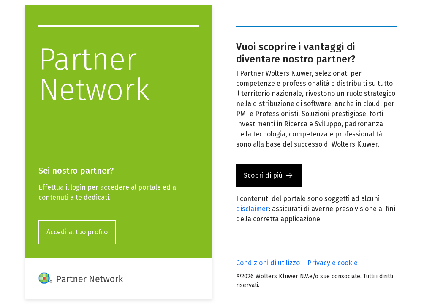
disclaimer (252, 209)
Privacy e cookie (332, 263)
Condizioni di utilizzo (268, 263)
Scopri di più (263, 175)
